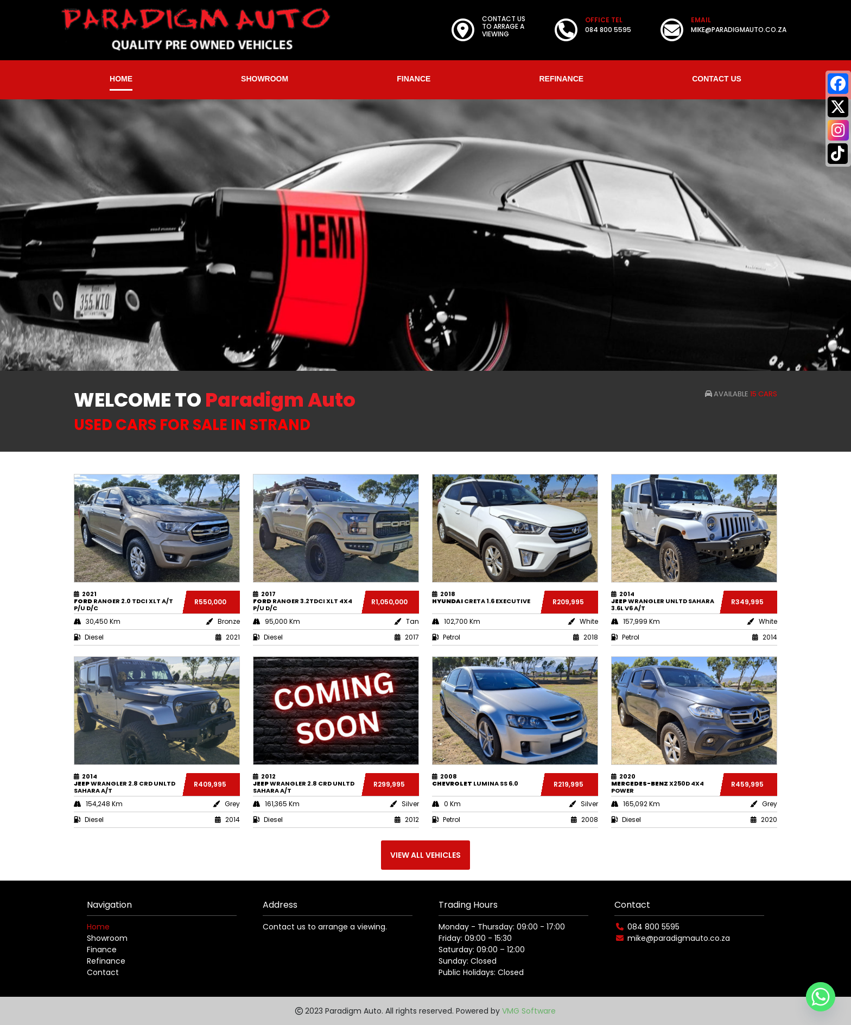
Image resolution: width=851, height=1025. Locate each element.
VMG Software (529, 1010)
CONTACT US (716, 78)
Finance (102, 949)
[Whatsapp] (820, 996)
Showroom (107, 938)
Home (98, 926)
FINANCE (413, 78)
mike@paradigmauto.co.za (678, 938)
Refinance (106, 961)
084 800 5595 (653, 926)
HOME (121, 78)
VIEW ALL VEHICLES (425, 855)
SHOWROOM (264, 78)
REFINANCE (561, 78)
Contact (103, 972)
